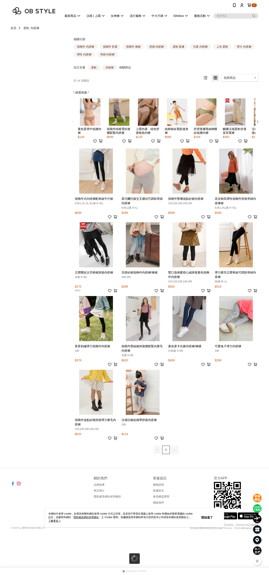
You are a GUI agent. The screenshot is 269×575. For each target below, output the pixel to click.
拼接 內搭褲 (156, 46)
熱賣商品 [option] (230, 77)
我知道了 (207, 517)
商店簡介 (99, 490)
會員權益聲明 (161, 496)
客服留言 (158, 490)
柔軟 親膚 (179, 46)
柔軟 (26, 28)
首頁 (13, 28)
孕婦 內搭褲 (107, 54)
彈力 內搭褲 (244, 46)
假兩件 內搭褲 (85, 46)
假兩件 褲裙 (133, 46)
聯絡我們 (158, 502)
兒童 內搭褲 (200, 46)
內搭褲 (34, 28)
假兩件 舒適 (110, 46)
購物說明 (158, 484)
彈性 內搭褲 (84, 54)
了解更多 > (54, 520)
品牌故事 (99, 484)
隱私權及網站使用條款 (107, 496)
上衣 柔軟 (222, 46)
